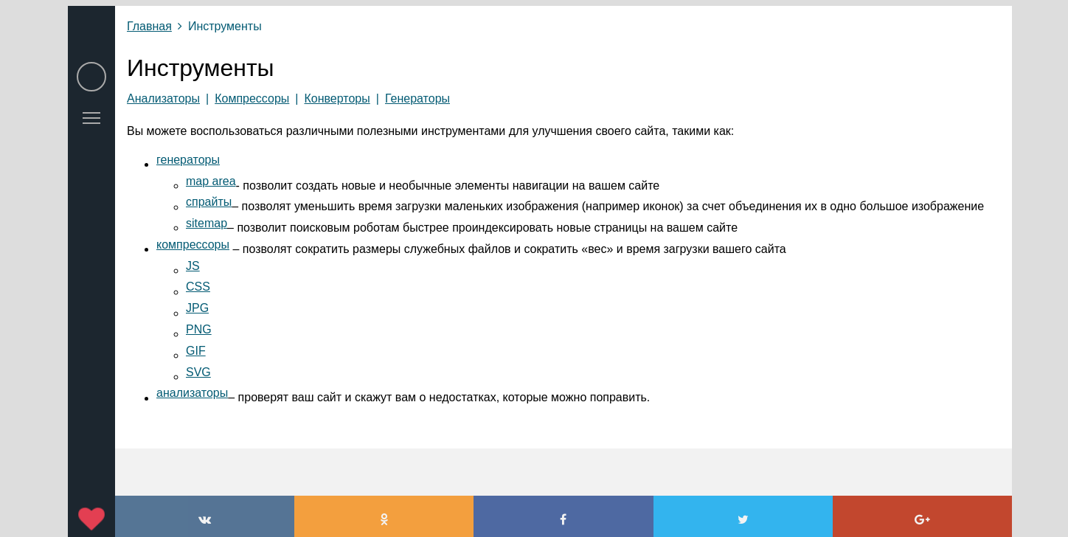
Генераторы (417, 98)
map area (211, 181)
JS (193, 266)
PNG (199, 329)
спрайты (209, 201)
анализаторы (192, 393)
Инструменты (225, 26)
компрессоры (192, 244)
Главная (149, 26)
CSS (198, 286)
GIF (196, 350)
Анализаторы (163, 98)
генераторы (188, 159)
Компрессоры (252, 98)
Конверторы (337, 98)
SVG (198, 372)
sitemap (206, 223)
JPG (197, 308)
